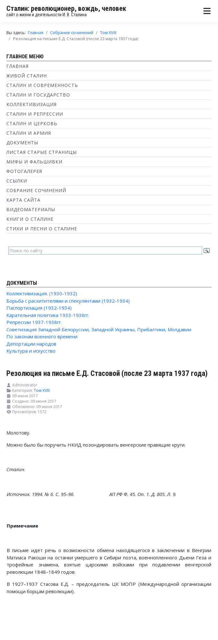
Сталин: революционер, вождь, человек (66, 8)
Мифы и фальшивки (34, 162)
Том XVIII (42, 390)
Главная (17, 66)
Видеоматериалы (30, 209)
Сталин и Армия (28, 133)
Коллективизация (31, 104)
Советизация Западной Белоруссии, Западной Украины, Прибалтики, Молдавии (98, 329)
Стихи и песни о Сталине (41, 229)
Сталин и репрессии (34, 114)
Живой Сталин (26, 76)
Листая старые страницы (41, 152)
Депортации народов (31, 344)
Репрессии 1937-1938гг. (34, 322)
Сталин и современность (42, 85)
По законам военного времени (41, 336)
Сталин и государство (38, 95)
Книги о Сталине (30, 219)
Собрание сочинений (36, 190)
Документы (22, 143)
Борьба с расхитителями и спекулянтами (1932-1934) (68, 301)
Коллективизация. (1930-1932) (41, 293)
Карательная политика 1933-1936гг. (47, 315)
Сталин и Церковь (31, 123)
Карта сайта (23, 200)
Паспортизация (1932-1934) (39, 308)
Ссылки (16, 181)
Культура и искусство (30, 351)
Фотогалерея (24, 171)
